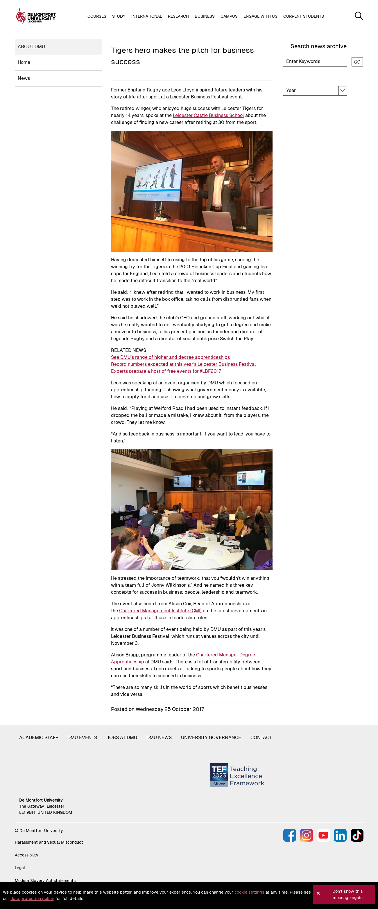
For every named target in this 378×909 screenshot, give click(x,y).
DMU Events (82, 737)
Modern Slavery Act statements (45, 880)
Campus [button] (229, 16)
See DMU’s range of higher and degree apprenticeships (170, 357)
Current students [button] (303, 16)
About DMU (31, 46)
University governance (211, 737)
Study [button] (119, 16)
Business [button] (205, 16)
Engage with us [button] (260, 16)
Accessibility (26, 855)
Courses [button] (96, 16)
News (24, 78)
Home (24, 62)
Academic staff (38, 737)
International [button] (146, 16)
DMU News (159, 737)
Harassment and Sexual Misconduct (49, 842)
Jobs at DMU (121, 737)
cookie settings (249, 892)
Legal (20, 867)
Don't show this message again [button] (347, 894)
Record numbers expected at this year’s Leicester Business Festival (183, 364)
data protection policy (32, 898)
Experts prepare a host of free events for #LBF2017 (166, 371)
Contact (261, 737)
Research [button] (178, 16)
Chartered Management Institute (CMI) (160, 610)
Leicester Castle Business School (208, 115)
